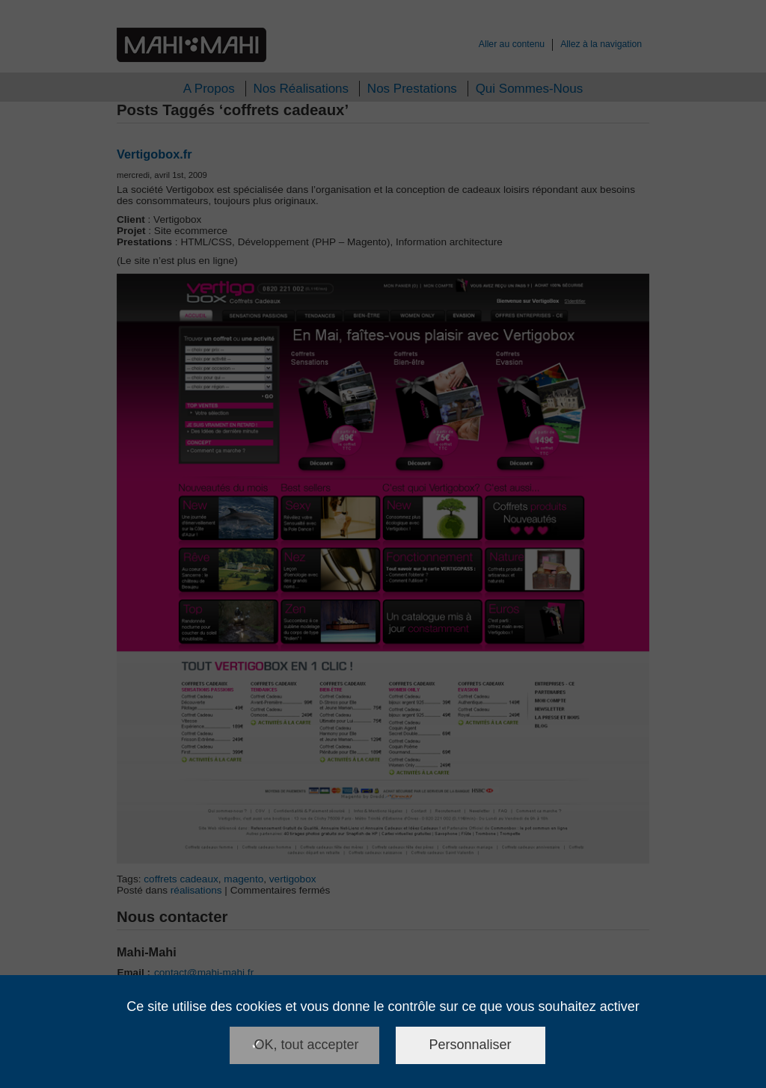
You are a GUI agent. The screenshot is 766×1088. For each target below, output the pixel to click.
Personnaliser (470, 1044)
